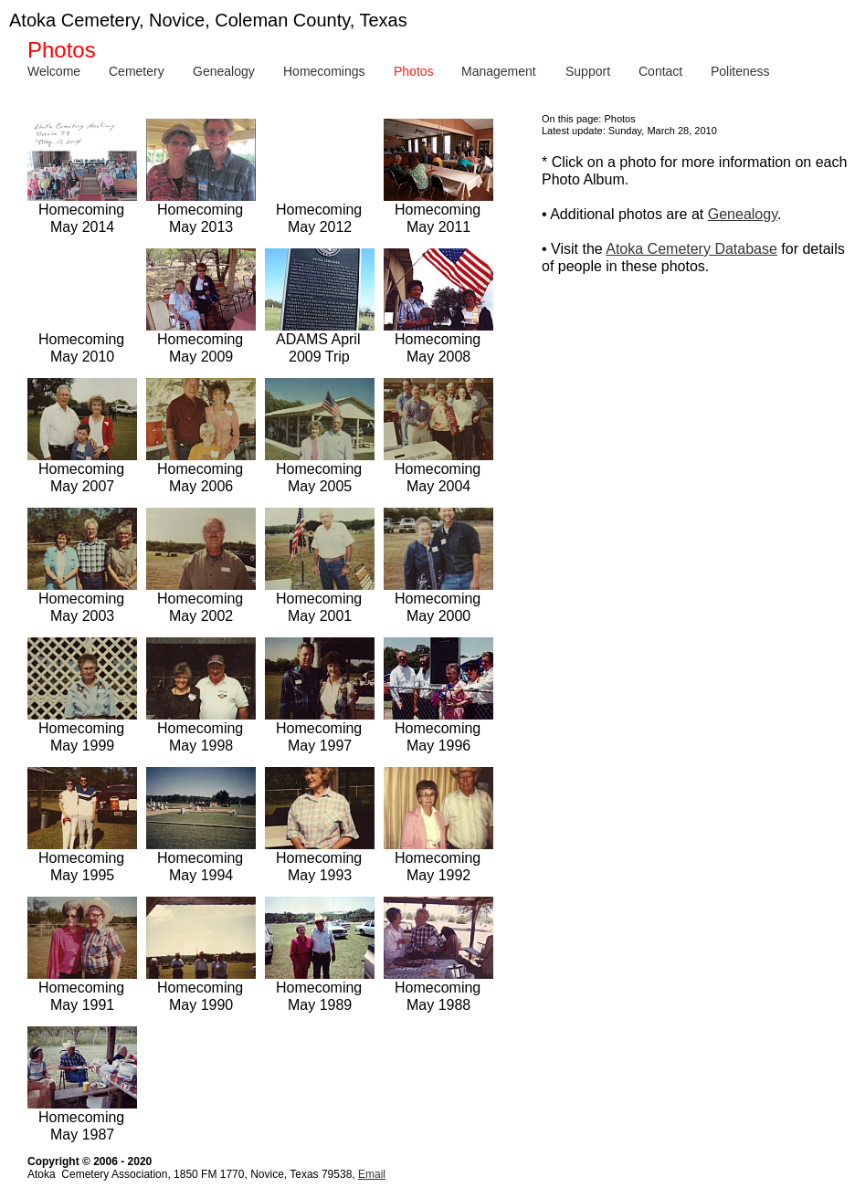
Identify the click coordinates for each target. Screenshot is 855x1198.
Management (498, 71)
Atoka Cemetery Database (691, 249)
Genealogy (224, 71)
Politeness (740, 71)
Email (371, 1174)
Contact (660, 71)
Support (587, 71)
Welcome (53, 71)
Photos (414, 71)
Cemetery (136, 71)
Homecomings (323, 71)
